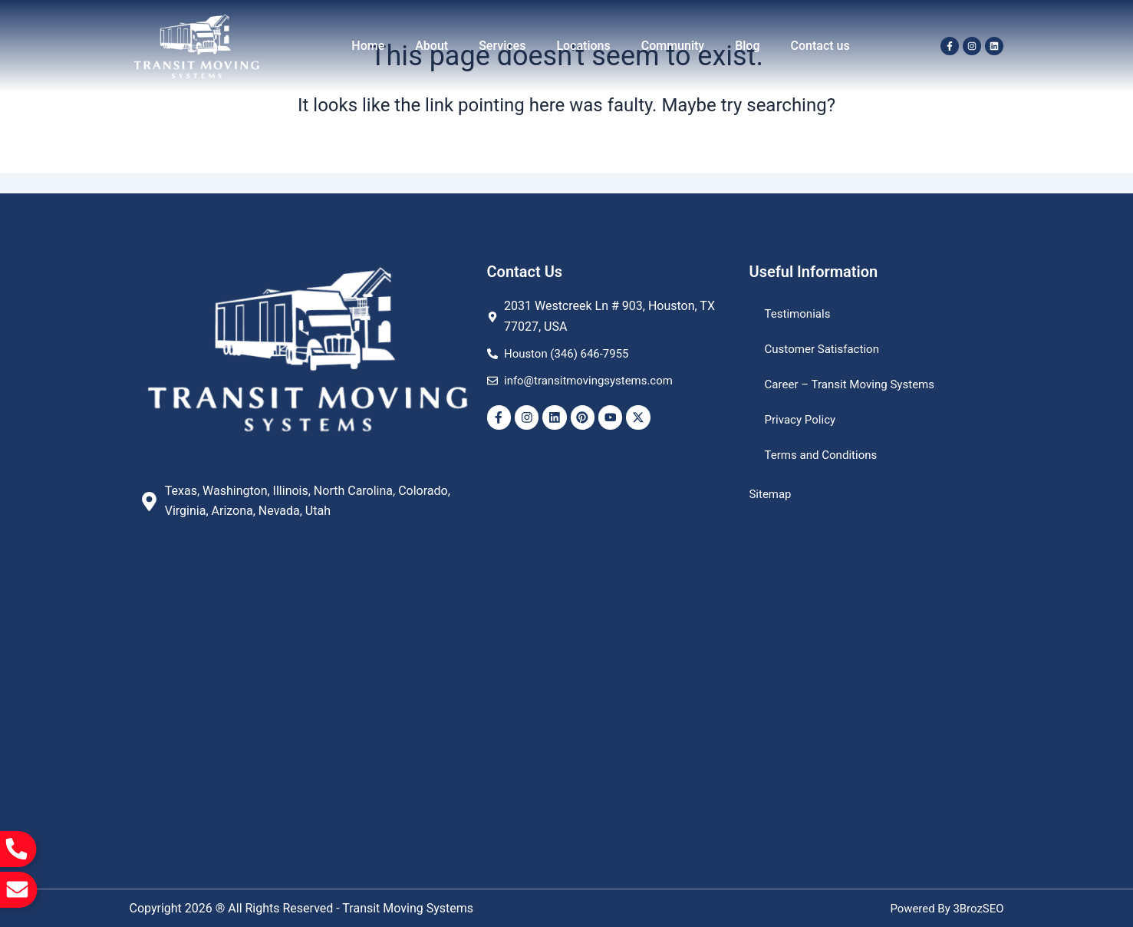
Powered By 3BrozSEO (943, 908)
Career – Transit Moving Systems (855, 384)
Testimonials (800, 313)
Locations (583, 45)
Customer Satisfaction (826, 348)
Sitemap (772, 494)
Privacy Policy (803, 419)
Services (502, 45)
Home (367, 45)
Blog (747, 45)
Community (672, 45)
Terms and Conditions (824, 454)
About (431, 45)
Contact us (820, 45)
